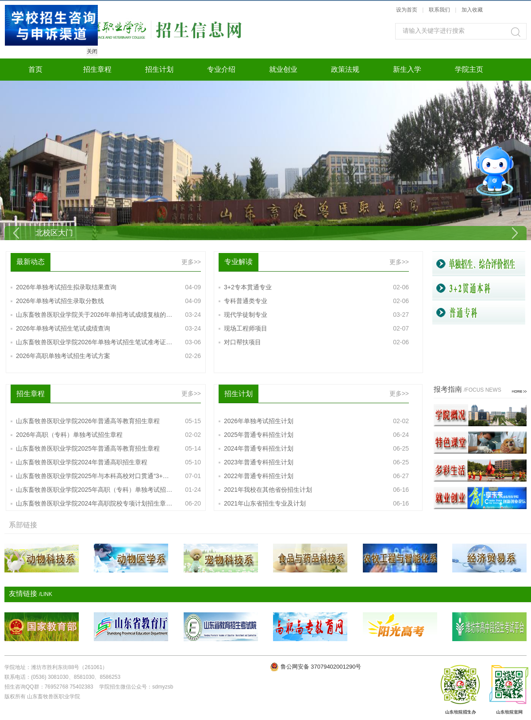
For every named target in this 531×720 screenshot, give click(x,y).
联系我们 (440, 10)
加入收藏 (472, 10)
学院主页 (469, 69)
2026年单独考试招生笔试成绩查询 (108, 328)
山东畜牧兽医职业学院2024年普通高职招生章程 (108, 462)
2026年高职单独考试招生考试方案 (108, 356)
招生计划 (159, 69)
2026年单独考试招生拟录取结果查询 (108, 287)
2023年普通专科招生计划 (316, 462)
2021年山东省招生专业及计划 (316, 503)
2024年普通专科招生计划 (316, 448)
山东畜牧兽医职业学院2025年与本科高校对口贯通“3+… (108, 476)
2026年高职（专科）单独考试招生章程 (108, 435)
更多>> (191, 261)
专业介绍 (221, 69)
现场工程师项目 (316, 328)
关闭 (90, 50)
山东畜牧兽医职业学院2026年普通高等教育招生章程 (108, 421)
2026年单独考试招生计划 (316, 421)
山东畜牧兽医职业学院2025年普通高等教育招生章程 (108, 448)
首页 (35, 69)
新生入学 (407, 69)
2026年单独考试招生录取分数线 (108, 301)
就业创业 (283, 69)
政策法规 (345, 69)
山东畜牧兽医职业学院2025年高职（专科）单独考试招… (108, 490)
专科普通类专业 (316, 301)
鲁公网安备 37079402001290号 (321, 666)
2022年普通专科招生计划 (316, 476)
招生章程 (97, 69)
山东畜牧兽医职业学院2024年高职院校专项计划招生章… (108, 503)
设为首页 (406, 10)
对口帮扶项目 (316, 342)
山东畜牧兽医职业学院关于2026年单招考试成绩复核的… (108, 315)
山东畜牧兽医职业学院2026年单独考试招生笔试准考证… (108, 342)
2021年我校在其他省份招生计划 (316, 490)
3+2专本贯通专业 (316, 287)
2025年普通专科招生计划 (316, 435)
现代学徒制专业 (316, 315)
